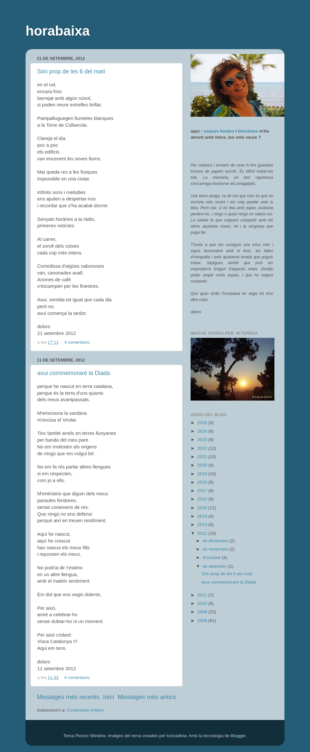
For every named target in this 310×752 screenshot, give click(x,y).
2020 (202, 465)
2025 (202, 422)
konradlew (176, 735)
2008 (202, 620)
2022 (202, 448)
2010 (202, 603)
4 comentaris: (78, 342)
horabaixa (58, 30)
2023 (202, 439)
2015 (202, 507)
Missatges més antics (146, 696)
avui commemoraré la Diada (73, 373)
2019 (202, 473)
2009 (202, 611)
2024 (202, 431)
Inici (108, 696)
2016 (202, 499)
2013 (202, 524)
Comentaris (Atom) (85, 710)
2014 (202, 516)
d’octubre (212, 557)
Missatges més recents (68, 696)
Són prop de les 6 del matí (71, 71)
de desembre (216, 540)
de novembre (216, 549)
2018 (202, 482)
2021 (202, 456)
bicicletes (248, 131)
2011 (202, 595)
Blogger (238, 735)
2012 (202, 533)
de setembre (215, 566)
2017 (202, 490)
